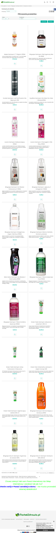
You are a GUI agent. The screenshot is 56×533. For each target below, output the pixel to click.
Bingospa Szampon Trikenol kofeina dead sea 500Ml (15, 323)
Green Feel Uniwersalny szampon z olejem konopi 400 (41, 368)
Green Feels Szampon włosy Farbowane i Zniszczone (14, 368)
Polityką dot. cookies (40, 525)
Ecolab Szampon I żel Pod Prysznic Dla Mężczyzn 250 (14, 99)
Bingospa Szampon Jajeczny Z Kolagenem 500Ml (41, 188)
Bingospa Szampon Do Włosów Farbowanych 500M (14, 188)
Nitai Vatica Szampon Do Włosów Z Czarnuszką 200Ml (14, 278)
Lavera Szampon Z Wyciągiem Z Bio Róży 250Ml (41, 143)
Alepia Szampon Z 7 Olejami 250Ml (14, 54)
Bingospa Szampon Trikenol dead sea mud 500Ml (41, 278)
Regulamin (26, 519)
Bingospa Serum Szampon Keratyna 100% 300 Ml (41, 457)
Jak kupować (19, 519)
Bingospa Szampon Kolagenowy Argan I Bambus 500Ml (15, 233)
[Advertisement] (28, 502)
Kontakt (32, 519)
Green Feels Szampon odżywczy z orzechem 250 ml (41, 323)
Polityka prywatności (41, 519)
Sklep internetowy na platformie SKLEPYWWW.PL (28, 530)
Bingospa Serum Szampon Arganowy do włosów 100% (14, 457)
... (46, 472)
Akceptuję (45, 530)
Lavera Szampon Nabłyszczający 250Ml (15, 143)
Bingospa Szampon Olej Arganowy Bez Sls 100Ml (41, 55)
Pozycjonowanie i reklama (8, 519)
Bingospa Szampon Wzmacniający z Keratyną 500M (41, 412)
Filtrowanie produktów (27, 14)
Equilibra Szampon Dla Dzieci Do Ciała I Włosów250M (41, 99)
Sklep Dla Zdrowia (28, 521)
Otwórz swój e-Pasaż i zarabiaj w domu (18, 486)
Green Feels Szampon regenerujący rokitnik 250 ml (15, 412)
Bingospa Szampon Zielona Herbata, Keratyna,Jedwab (41, 233)
